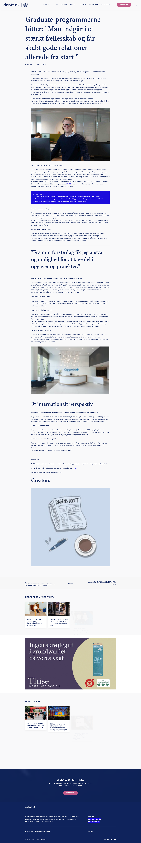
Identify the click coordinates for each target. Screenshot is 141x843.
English (64, 5)
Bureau (90, 831)
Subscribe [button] (70, 792)
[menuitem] (46, 5)
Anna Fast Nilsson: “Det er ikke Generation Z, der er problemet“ (34, 631)
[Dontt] (16, 5)
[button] (136, 5)
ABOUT (55, 5)
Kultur (83, 5)
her (76, 468)
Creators (73, 5)
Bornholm (105, 5)
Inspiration (93, 5)
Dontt (70, 584)
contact (46, 5)
